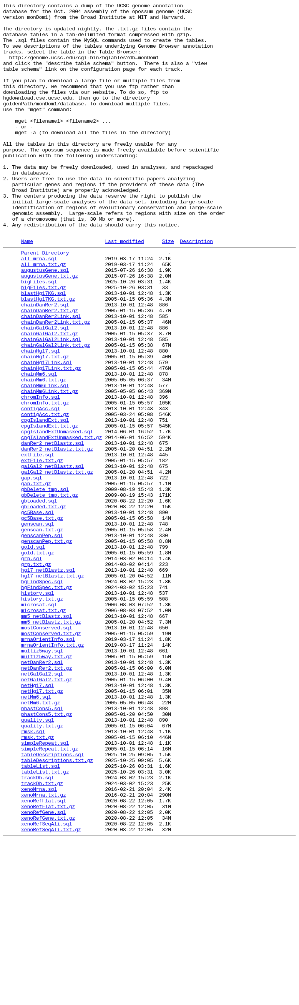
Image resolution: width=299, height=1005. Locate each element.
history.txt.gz (42, 716)
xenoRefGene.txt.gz (48, 979)
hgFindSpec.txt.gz (46, 702)
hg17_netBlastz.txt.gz (52, 688)
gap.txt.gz (36, 577)
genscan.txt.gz (42, 633)
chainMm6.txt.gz (43, 453)
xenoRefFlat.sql (43, 958)
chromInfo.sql (40, 474)
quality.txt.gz (42, 868)
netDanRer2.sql (42, 792)
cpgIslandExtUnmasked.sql (57, 515)
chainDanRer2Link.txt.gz (55, 384)
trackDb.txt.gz (42, 937)
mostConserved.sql (46, 750)
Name (27, 288)
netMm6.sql (36, 833)
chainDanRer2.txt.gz (49, 370)
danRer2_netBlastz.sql (52, 529)
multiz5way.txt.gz (46, 785)
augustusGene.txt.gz (49, 328)
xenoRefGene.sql (43, 972)
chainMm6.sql (39, 446)
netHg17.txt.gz (42, 827)
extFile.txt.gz (42, 550)
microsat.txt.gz (43, 730)
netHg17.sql (37, 820)
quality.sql (37, 861)
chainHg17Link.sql (46, 432)
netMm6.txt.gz (40, 840)
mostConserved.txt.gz (51, 757)
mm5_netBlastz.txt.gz (51, 743)
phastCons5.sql (42, 847)
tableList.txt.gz (45, 923)
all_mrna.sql (39, 307)
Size (168, 288)
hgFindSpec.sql (42, 695)
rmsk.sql (33, 875)
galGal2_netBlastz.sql (52, 557)
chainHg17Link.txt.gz (51, 439)
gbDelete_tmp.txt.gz (49, 591)
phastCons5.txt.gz (46, 854)
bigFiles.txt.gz (43, 342)
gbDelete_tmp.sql (45, 584)
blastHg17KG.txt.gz (48, 356)
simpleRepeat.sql (45, 889)
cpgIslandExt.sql (45, 501)
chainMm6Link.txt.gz (49, 467)
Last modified (124, 288)
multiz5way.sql (42, 778)
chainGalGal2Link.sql (51, 404)
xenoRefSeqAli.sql (46, 986)
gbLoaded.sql (39, 598)
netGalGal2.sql (42, 806)
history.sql (37, 709)
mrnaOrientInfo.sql (48, 764)
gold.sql (33, 654)
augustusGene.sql (45, 321)
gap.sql (31, 570)
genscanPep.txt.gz (46, 647)
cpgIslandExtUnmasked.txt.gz (61, 522)
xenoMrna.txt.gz (43, 951)
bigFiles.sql (39, 335)
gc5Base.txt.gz (42, 619)
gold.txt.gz (37, 660)
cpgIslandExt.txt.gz (49, 508)
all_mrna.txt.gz (43, 314)
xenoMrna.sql (39, 944)
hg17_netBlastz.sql (48, 681)
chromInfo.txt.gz (45, 481)
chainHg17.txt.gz (45, 425)
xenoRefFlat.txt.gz (48, 965)
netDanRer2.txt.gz (46, 799)
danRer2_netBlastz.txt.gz (57, 536)
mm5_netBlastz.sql (46, 737)
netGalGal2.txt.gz (46, 813)
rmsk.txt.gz (37, 882)
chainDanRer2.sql (45, 363)
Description (196, 288)
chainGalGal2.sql (45, 391)
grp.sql (31, 667)
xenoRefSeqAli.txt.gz (51, 993)
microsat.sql (39, 723)
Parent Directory (45, 301)
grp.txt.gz (36, 674)
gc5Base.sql (37, 612)
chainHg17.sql (40, 418)
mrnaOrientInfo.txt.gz (52, 771)
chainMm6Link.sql (45, 460)
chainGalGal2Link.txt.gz (55, 411)
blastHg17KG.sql (43, 349)
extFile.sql (37, 543)
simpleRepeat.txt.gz (49, 896)
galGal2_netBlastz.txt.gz (57, 564)
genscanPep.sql (42, 640)
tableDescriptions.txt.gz (57, 910)
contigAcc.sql (40, 487)
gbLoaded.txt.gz (43, 605)
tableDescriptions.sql (52, 903)
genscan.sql (37, 626)
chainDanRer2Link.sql (51, 377)
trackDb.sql (37, 930)
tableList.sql (40, 916)
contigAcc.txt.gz (45, 494)
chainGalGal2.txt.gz (49, 397)
